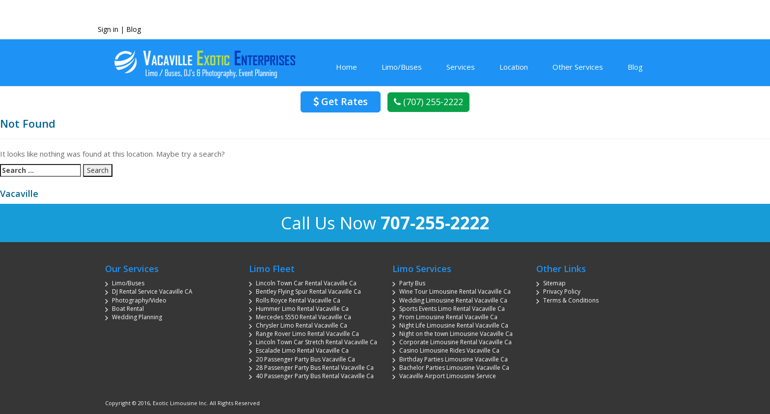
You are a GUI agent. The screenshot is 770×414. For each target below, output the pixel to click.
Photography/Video (139, 300)
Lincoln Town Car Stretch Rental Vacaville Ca (316, 342)
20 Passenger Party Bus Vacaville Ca (305, 359)
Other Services (577, 67)
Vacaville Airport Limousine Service (447, 376)
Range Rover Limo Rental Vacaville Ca (307, 334)
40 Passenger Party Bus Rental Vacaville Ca (315, 376)
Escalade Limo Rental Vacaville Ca (302, 350)
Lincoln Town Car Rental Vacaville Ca (306, 283)
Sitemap (554, 283)
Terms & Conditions (571, 300)
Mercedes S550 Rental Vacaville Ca (303, 317)
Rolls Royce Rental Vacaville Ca (298, 300)
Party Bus (412, 283)
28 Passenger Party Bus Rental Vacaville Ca (315, 367)
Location (513, 67)
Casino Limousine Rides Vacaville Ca (449, 350)
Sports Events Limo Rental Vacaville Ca (452, 308)
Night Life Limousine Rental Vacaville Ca (453, 325)
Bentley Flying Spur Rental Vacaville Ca (308, 291)
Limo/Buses (402, 67)
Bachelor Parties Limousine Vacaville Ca (454, 367)
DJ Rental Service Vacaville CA (152, 291)
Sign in (108, 29)
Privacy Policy (561, 291)
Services (460, 67)
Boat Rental (128, 308)
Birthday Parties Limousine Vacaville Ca (453, 359)
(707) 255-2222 (428, 102)
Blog (133, 29)
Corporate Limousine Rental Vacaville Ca (455, 342)
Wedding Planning (137, 317)
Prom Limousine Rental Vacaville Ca (448, 317)
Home (346, 67)
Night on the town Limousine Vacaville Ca (456, 334)
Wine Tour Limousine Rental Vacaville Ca (455, 291)
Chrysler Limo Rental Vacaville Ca (301, 325)
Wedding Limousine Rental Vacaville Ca (453, 300)
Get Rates (340, 101)
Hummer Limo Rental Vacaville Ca (302, 308)
